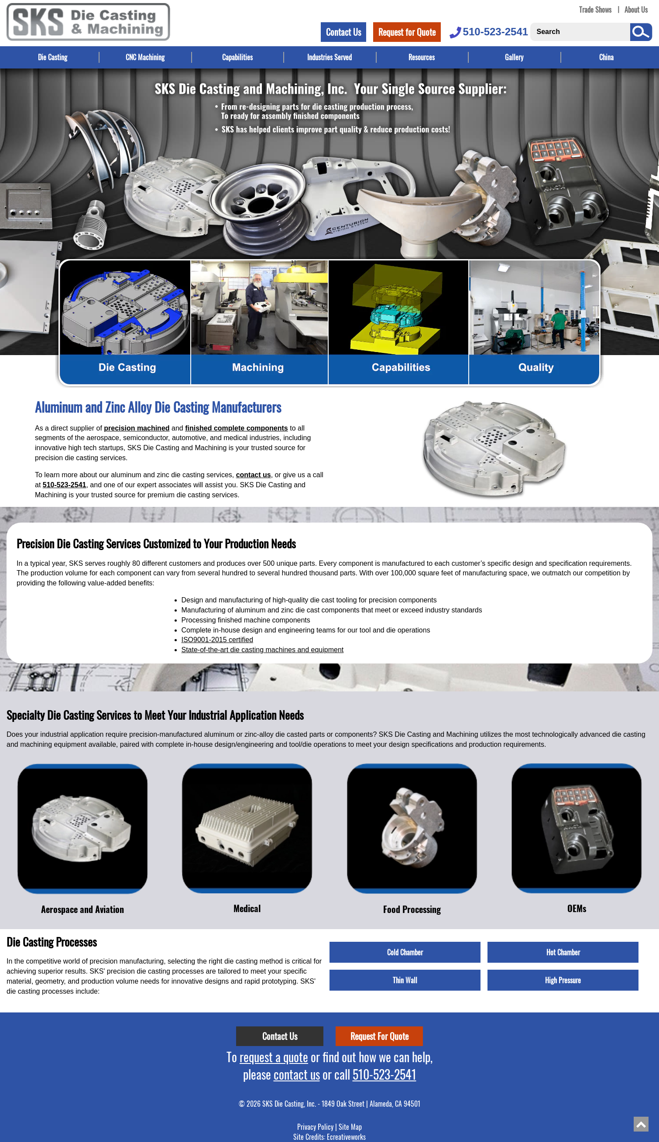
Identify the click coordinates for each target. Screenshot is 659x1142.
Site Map (350, 1126)
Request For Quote (379, 1036)
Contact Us (343, 31)
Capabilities (237, 57)
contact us (253, 475)
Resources (421, 57)
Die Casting (52, 57)
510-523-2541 (488, 32)
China (606, 57)
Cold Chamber (405, 952)
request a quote (274, 1057)
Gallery (514, 57)
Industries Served (329, 57)
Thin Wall (405, 980)
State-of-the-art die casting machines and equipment (263, 649)
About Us (636, 9)
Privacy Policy (315, 1126)
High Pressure (563, 980)
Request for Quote (407, 31)
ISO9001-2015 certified (218, 639)
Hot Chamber (563, 952)
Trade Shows (595, 9)
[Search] (579, 32)
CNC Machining (145, 57)
